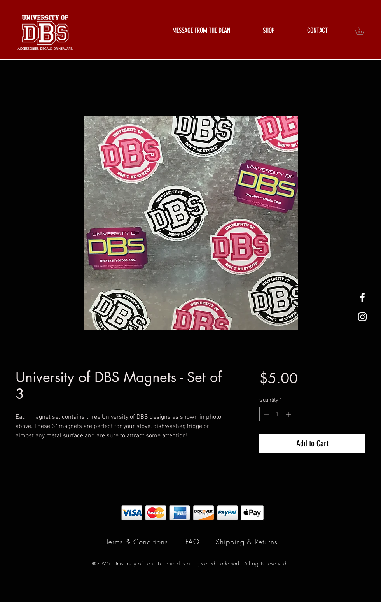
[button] (268, 31)
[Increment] (289, 414)
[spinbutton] (277, 414)
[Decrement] (265, 414)
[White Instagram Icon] (362, 317)
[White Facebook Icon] (362, 297)
